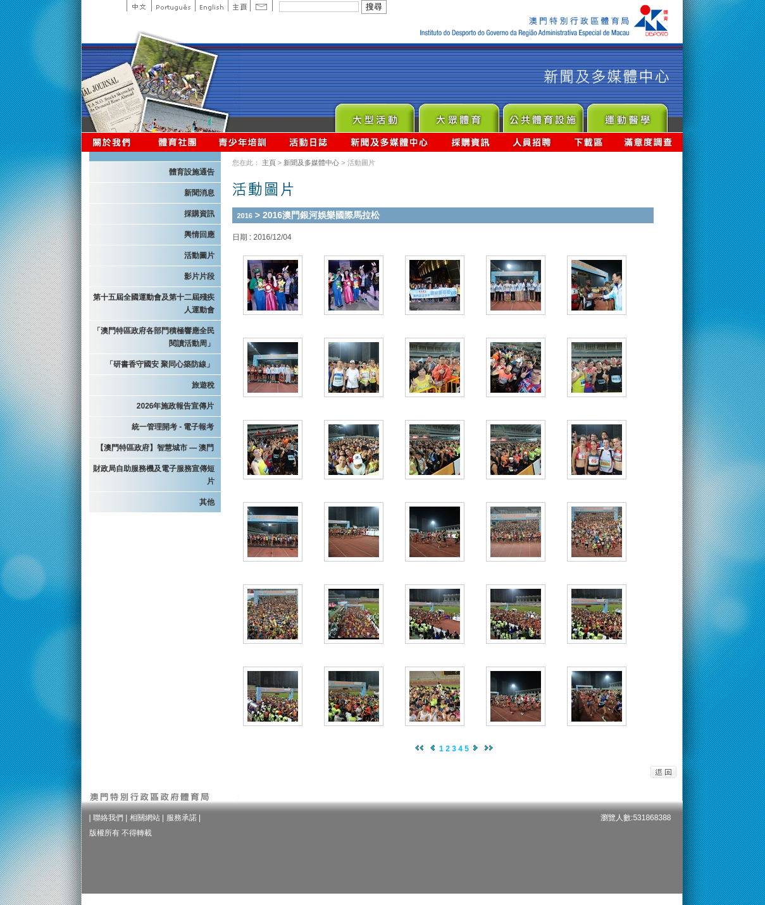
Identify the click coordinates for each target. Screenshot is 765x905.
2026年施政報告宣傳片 (176, 406)
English (211, 5)
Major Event (374, 114)
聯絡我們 (108, 817)
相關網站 (145, 817)
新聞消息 (199, 192)
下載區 (588, 142)
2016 (244, 215)
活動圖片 (199, 255)
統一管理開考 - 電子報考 (173, 426)
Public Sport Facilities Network (543, 114)
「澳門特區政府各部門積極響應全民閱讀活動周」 (154, 337)
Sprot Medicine (627, 114)
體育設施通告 (192, 172)
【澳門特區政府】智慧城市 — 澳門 (155, 447)
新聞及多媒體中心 (389, 142)
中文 (139, 5)
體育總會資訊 (177, 142)
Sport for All (458, 114)
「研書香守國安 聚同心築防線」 (160, 364)
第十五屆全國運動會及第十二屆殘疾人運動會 (154, 303)
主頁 (239, 5)
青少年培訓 (243, 142)
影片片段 (199, 276)
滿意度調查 (648, 142)
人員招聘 (532, 142)
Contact (261, 5)
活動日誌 (309, 142)
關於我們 (114, 142)
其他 (207, 502)
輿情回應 (199, 234)
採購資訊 (470, 142)
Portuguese (173, 5)
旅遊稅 (203, 385)
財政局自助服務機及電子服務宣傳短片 (154, 475)
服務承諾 (181, 817)
